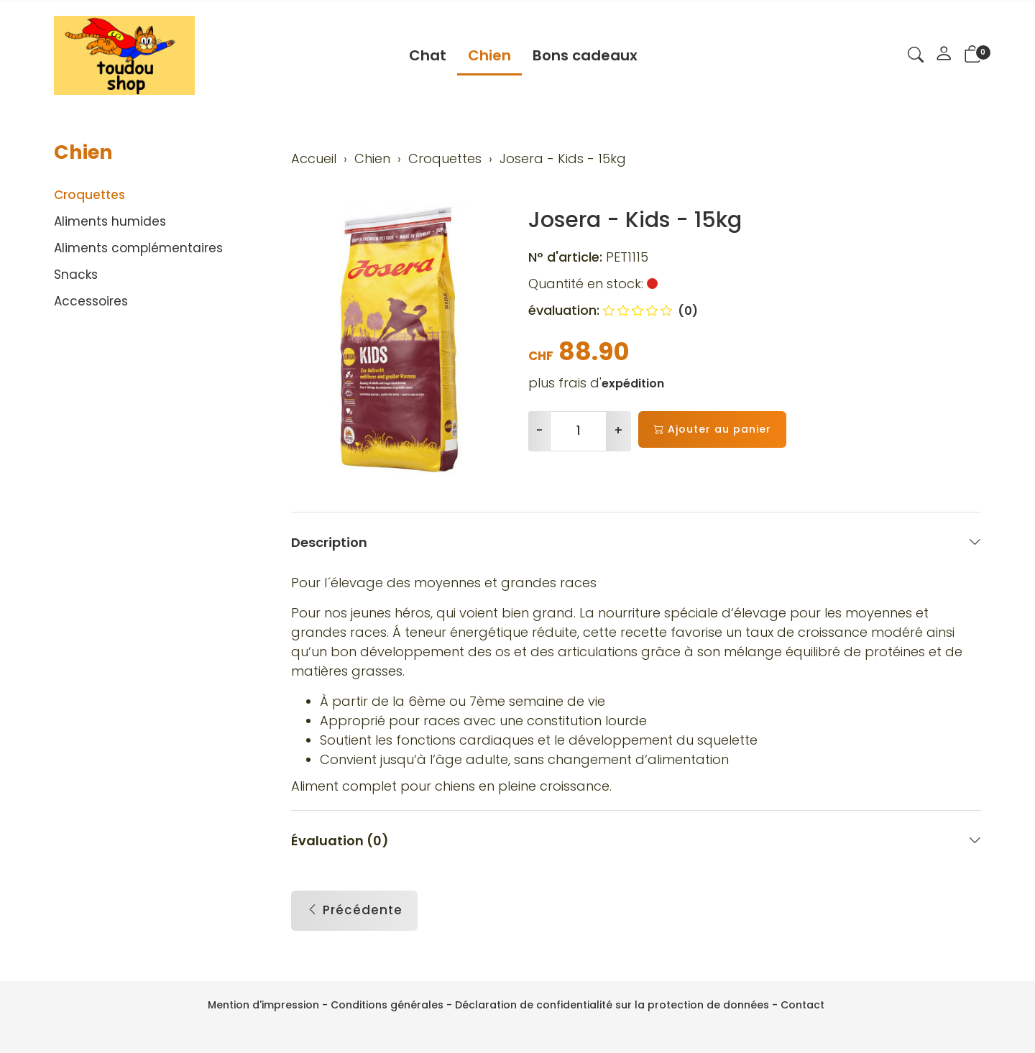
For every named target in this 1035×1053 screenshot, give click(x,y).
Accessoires (91, 301)
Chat (427, 55)
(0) (650, 311)
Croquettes (89, 194)
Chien (489, 55)
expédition (633, 383)
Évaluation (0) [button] (636, 841)
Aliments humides (110, 221)
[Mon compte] (943, 55)
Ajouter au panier (712, 429)
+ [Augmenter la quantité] (618, 430)
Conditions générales (387, 1005)
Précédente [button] (354, 910)
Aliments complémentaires (138, 248)
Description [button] (636, 542)
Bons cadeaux (585, 55)
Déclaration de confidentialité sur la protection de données (612, 1005)
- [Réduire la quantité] (539, 430)
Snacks (76, 274)
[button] (916, 57)
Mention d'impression (263, 1005)
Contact (802, 1005)
